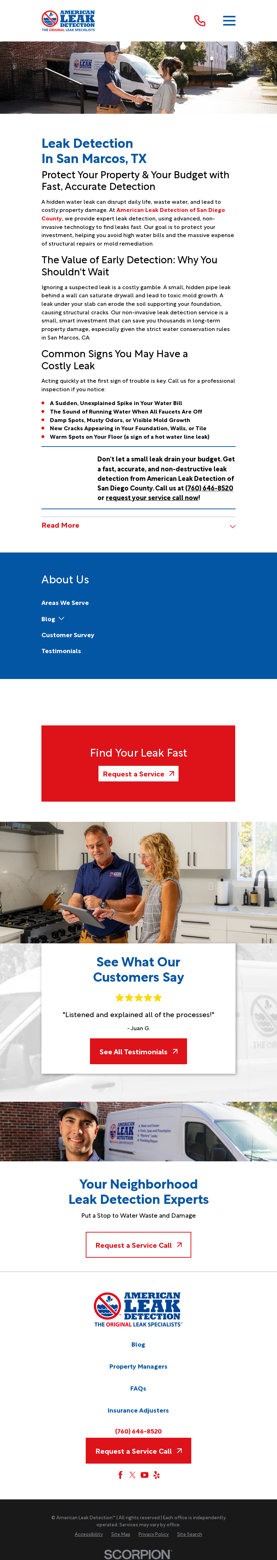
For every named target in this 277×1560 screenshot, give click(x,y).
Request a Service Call (138, 1244)
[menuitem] (65, 602)
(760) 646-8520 (138, 1430)
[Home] (68, 20)
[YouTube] (144, 1475)
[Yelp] (156, 1475)
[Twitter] (132, 1475)
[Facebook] (120, 1475)
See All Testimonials (138, 1051)
